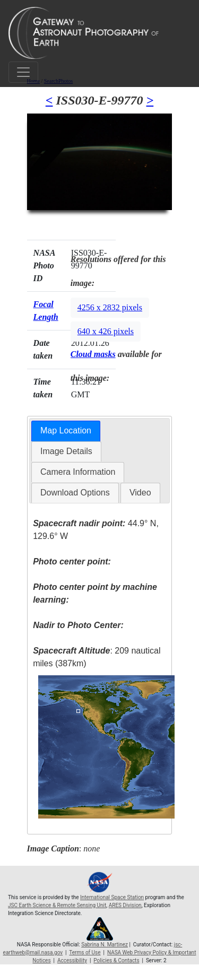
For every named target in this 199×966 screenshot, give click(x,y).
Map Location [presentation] (65, 430)
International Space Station (112, 897)
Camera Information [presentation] (77, 471)
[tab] (65, 431)
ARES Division (125, 905)
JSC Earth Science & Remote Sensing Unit (57, 905)
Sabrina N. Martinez (104, 944)
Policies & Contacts (116, 960)
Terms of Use (84, 952)
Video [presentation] (140, 492)
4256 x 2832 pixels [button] (109, 307)
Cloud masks (93, 354)
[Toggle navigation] (23, 72)
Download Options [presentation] (75, 492)
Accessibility (72, 960)
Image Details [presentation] (66, 451)
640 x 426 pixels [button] (105, 331)
